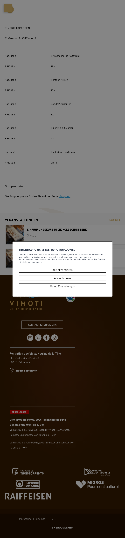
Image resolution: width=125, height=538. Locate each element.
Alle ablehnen (62, 280)
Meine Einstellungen (62, 288)
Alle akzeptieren (62, 272)
